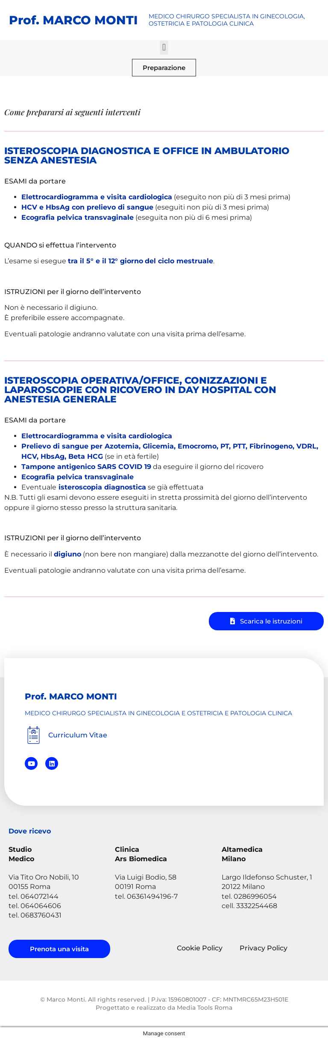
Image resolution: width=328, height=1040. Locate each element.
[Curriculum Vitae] (33, 735)
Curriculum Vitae (77, 735)
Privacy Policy (263, 948)
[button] (164, 48)
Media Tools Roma (204, 1007)
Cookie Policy (200, 948)
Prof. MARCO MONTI (73, 20)
